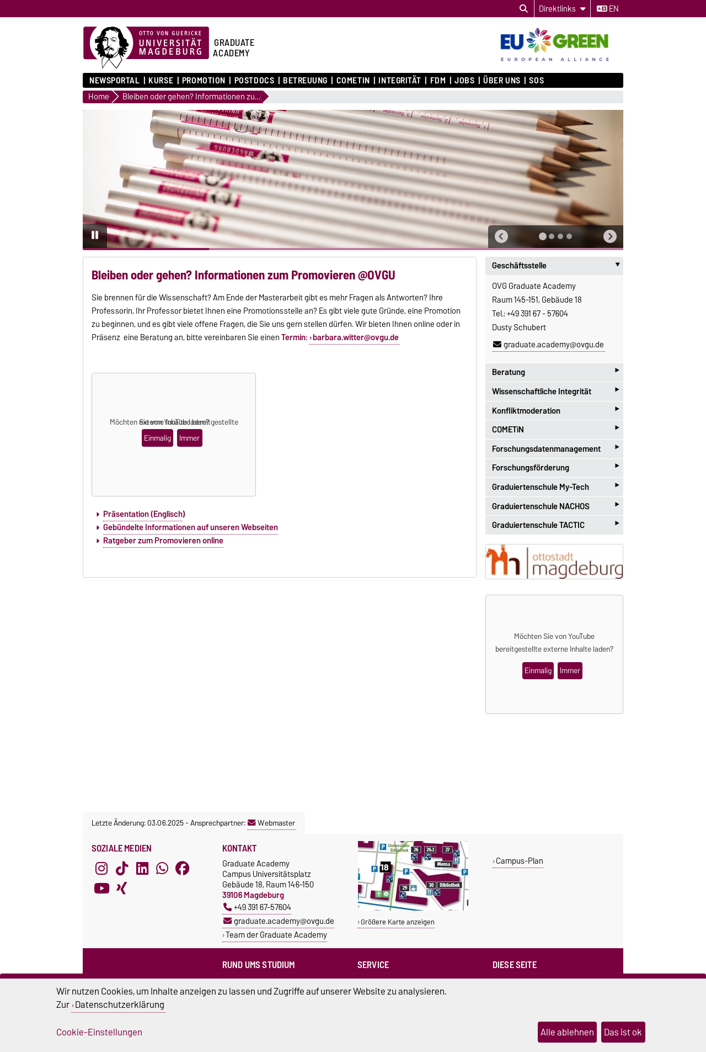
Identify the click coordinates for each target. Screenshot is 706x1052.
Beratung (555, 372)
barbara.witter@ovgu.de (356, 337)
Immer (189, 438)
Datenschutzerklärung (119, 1004)
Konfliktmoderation (555, 410)
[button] (501, 237)
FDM (438, 80)
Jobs (464, 80)
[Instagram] (101, 868)
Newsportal (114, 80)
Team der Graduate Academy (276, 935)
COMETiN (353, 80)
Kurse (160, 80)
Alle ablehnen (567, 1032)
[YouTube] (101, 888)
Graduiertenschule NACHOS (555, 506)
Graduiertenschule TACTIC (555, 525)
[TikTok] (122, 868)
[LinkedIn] (142, 868)
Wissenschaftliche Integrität (555, 391)
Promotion (204, 80)
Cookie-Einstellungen (99, 1032)
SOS (536, 80)
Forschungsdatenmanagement (555, 449)
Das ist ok (623, 1032)
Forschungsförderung (555, 468)
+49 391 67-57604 (257, 907)
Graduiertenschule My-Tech (555, 487)
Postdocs (254, 80)
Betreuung (305, 80)
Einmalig (157, 438)
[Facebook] (182, 868)
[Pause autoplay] (95, 236)
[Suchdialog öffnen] (523, 8)
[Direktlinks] (562, 8)
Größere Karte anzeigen (398, 922)
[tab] (543, 236)
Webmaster (271, 822)
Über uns (501, 80)
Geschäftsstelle (557, 265)
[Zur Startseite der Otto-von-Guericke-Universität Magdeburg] (146, 48)
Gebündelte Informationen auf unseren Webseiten (190, 527)
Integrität (399, 80)
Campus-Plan (519, 861)
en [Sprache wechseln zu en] (608, 8)
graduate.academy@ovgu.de (548, 344)
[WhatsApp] (162, 868)
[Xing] (122, 888)
